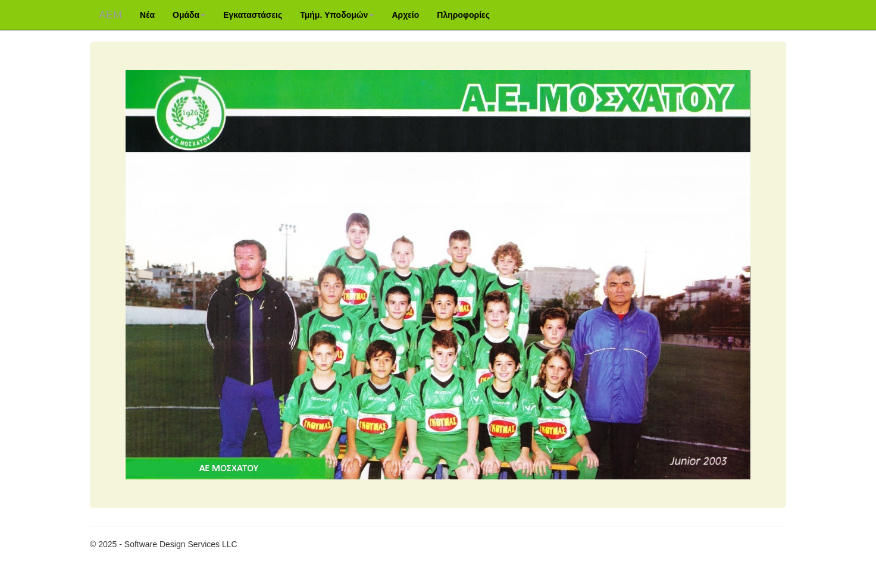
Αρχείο (405, 15)
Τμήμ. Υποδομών (337, 15)
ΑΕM (110, 15)
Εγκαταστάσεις (252, 15)
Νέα (147, 15)
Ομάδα (189, 15)
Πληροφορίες (463, 15)
